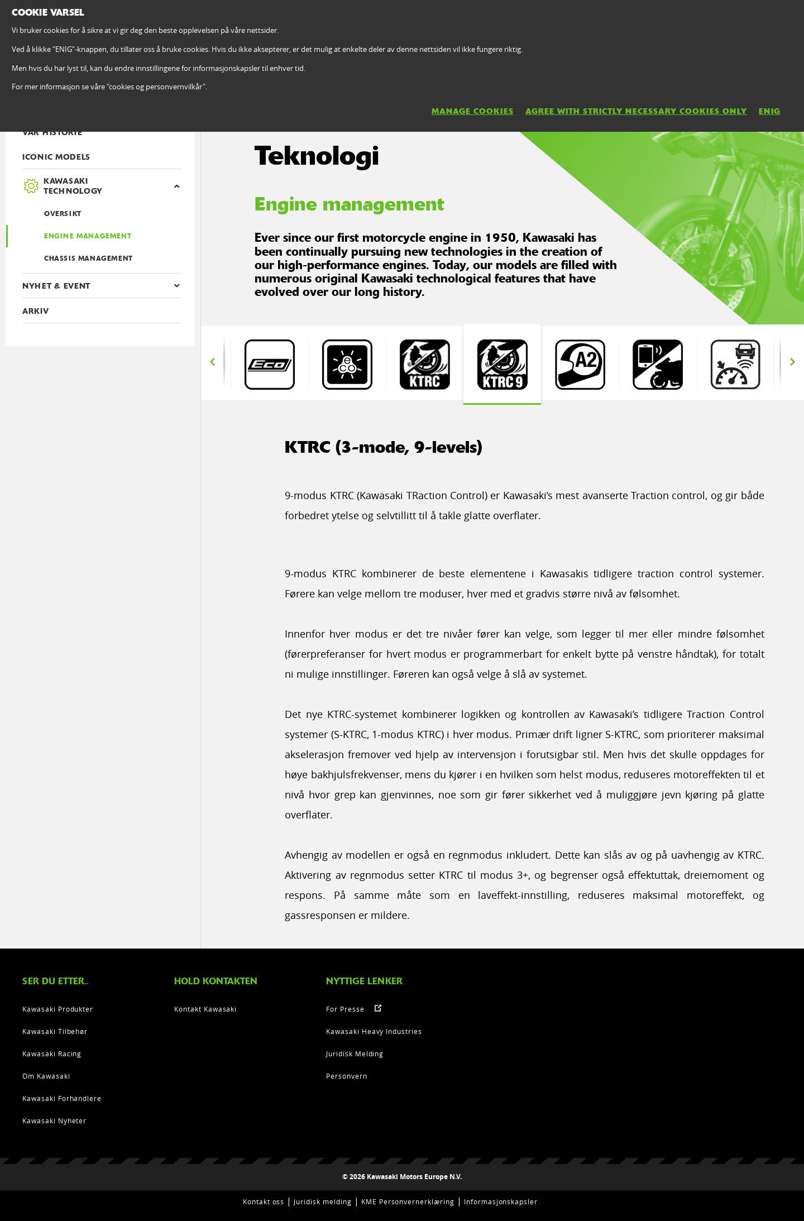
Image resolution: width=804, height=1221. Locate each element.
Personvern (346, 1075)
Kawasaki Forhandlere (62, 1098)
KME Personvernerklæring (407, 1201)
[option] (269, 364)
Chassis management (88, 258)
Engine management (87, 236)
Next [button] (792, 361)
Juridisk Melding (355, 1053)
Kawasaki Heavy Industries (374, 1031)
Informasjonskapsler (501, 1201)
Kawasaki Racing (52, 1053)
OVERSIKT (63, 213)
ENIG (770, 111)
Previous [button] (212, 361)
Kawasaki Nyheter (54, 1120)
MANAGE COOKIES (473, 111)
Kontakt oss (264, 1201)
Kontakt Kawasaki (205, 1008)
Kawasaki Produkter (57, 1008)
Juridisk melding (322, 1201)
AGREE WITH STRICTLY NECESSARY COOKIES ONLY (636, 111)
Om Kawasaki (46, 1075)
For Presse (345, 1008)
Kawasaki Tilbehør (55, 1031)
